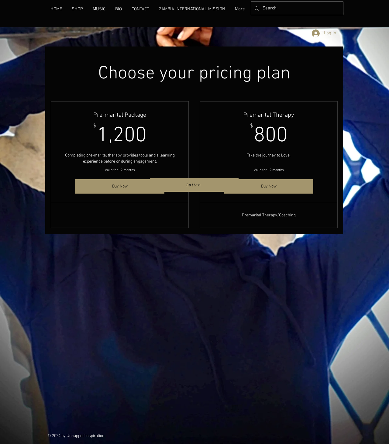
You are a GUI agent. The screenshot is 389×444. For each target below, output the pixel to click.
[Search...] (296, 8)
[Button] (194, 185)
